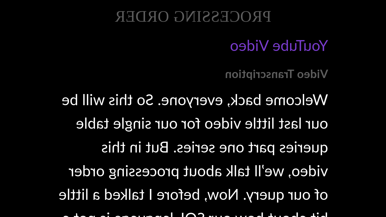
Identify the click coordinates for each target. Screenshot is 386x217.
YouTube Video (279, 45)
